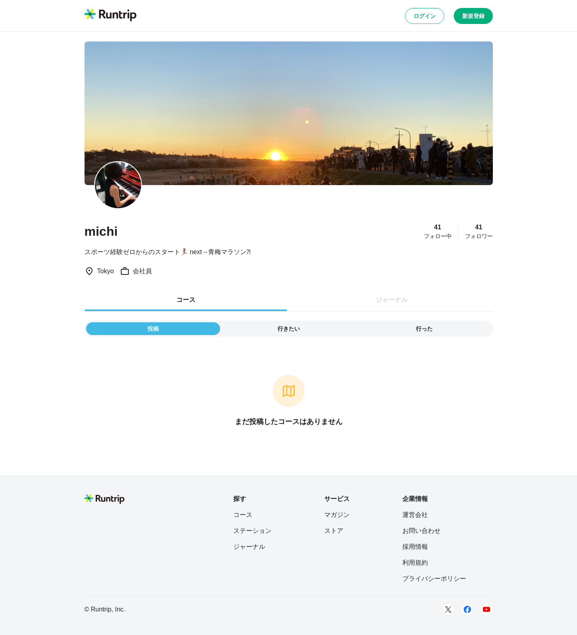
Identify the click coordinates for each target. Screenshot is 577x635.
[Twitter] (448, 609)
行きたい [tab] (289, 328)
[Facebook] (467, 609)
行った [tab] (424, 328)
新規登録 (473, 16)
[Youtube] (486, 609)
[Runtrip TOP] (110, 15)
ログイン (425, 16)
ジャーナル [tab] (392, 299)
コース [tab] (185, 299)
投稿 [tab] (153, 328)
